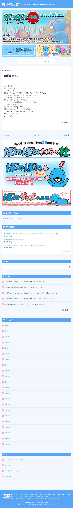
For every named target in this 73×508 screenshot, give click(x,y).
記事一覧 (46, 61)
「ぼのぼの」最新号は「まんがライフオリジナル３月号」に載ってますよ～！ (30, 299)
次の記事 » (66, 135)
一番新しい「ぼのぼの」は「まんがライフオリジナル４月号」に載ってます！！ (31, 293)
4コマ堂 (7, 465)
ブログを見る (65, 251)
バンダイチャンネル (11, 471)
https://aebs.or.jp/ (56, 498)
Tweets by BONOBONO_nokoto (12, 218)
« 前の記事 (6, 135)
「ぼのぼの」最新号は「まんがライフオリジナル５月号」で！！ (26, 282)
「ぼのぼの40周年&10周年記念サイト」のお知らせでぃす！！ (25, 287)
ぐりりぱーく (9, 476)
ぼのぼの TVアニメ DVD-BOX (14, 460)
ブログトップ (26, 61)
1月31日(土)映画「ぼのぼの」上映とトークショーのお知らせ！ (25, 304)
